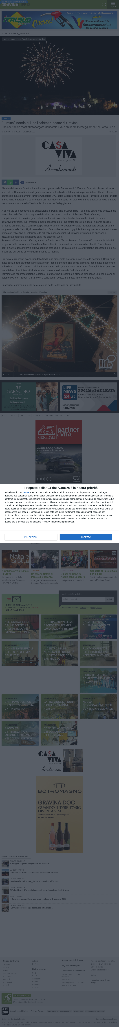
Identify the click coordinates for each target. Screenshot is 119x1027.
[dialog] (59, 513)
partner (26, 492)
